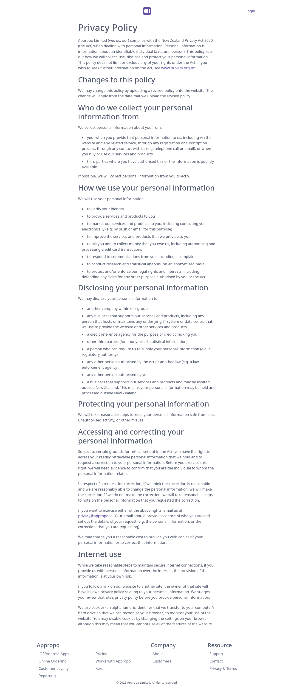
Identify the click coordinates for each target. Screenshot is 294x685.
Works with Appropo (113, 661)
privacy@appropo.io (95, 515)
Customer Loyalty (54, 668)
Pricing (101, 653)
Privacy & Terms (223, 668)
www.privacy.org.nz (178, 67)
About (158, 653)
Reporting (47, 675)
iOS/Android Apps (54, 653)
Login (250, 11)
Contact (216, 661)
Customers (162, 661)
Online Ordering (53, 661)
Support (216, 653)
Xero (99, 668)
